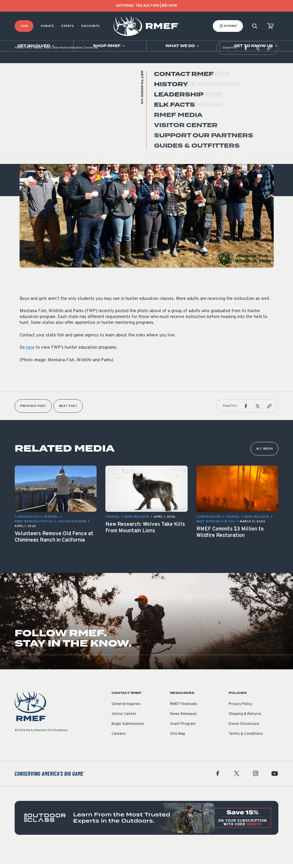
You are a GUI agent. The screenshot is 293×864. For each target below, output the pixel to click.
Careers (119, 748)
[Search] (255, 26)
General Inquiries (126, 718)
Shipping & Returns (245, 728)
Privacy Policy (240, 718)
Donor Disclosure (244, 738)
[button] (246, 62)
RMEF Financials (183, 718)
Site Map (177, 748)
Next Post (68, 421)
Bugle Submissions (128, 738)
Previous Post (33, 421)
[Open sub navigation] (36, 46)
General (27, 122)
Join (24, 26)
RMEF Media (33, 63)
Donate (47, 26)
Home (18, 63)
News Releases (183, 728)
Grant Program (183, 738)
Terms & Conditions (246, 748)
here (30, 362)
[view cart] (270, 26)
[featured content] (146, 832)
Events (67, 26)
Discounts (90, 26)
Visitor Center (124, 728)
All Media (264, 463)
